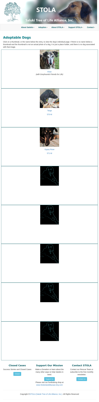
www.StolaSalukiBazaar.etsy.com (49, 385)
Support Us (49, 379)
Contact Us (81, 379)
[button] (27, 27)
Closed (17, 374)
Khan (49, 72)
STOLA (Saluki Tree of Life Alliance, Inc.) (46, 394)
